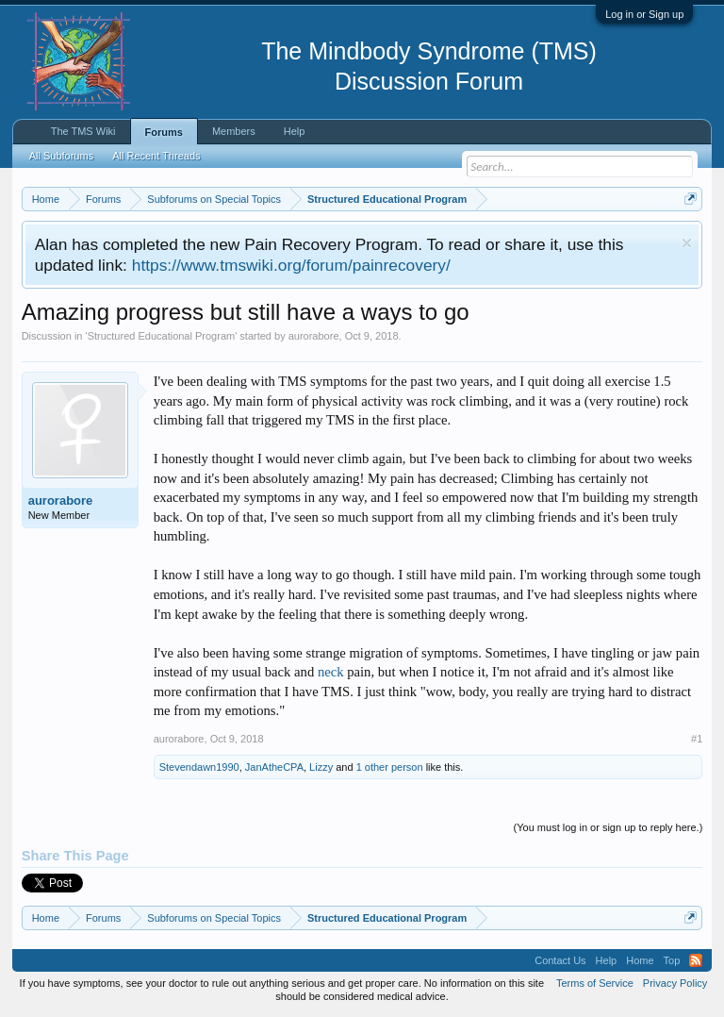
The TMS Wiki (83, 131)
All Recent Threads (156, 155)
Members (233, 131)
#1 (696, 738)
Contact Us (560, 960)
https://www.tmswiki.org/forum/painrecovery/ (291, 265)
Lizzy (321, 767)
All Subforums (61, 155)
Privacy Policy (675, 983)
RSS (695, 960)
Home (639, 960)
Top (672, 960)
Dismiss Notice (687, 243)
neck (331, 671)
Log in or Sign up (644, 14)
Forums (164, 132)
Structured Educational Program (162, 336)
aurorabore (313, 336)
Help (294, 131)
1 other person (389, 767)
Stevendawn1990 (199, 767)
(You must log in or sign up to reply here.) (608, 827)
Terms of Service (595, 983)
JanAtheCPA (274, 767)
